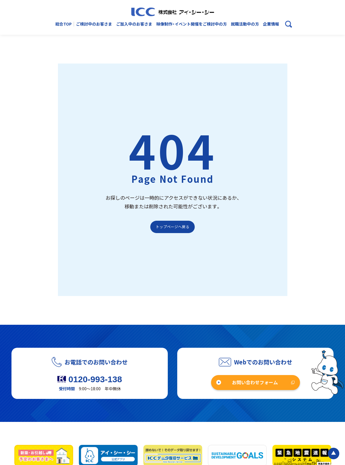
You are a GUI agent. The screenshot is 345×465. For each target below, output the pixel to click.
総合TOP (63, 24)
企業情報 (271, 24)
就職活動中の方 (245, 24)
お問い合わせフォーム (255, 382)
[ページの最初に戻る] (333, 453)
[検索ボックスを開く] (288, 24)
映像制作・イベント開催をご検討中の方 (191, 24)
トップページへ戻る (172, 226)
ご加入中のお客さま (134, 24)
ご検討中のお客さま (94, 24)
